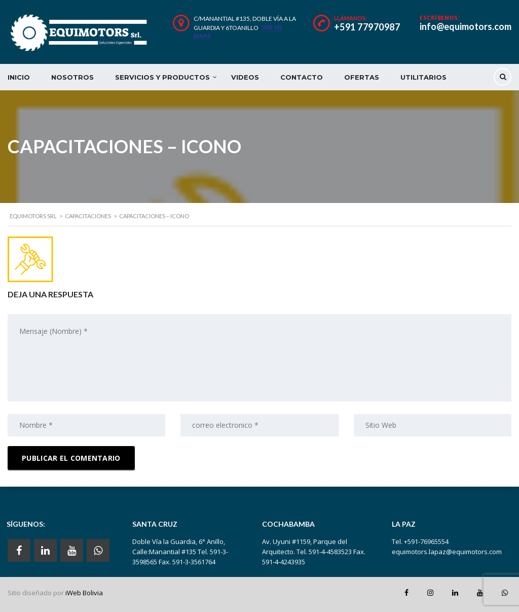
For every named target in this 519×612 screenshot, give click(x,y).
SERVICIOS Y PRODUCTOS (162, 77)
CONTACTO (301, 77)
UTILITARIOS (423, 77)
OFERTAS (361, 77)
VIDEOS (245, 77)
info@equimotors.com (465, 26)
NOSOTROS (72, 77)
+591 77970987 (367, 26)
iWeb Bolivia (84, 592)
